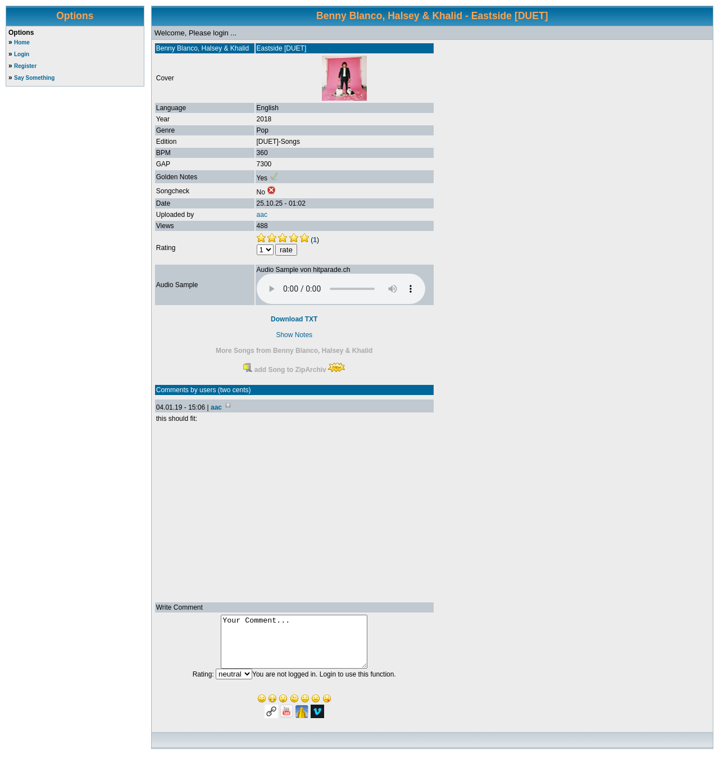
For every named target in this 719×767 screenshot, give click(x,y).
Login (21, 54)
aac (262, 215)
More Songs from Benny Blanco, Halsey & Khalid (294, 351)
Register (25, 66)
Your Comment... (294, 647)
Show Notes (294, 335)
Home (22, 42)
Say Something (34, 78)
